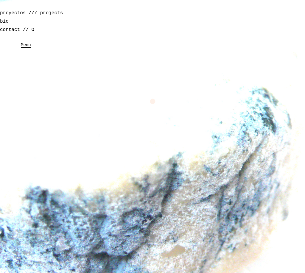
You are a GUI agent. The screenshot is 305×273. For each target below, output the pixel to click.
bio (4, 21)
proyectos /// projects (31, 13)
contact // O (17, 29)
